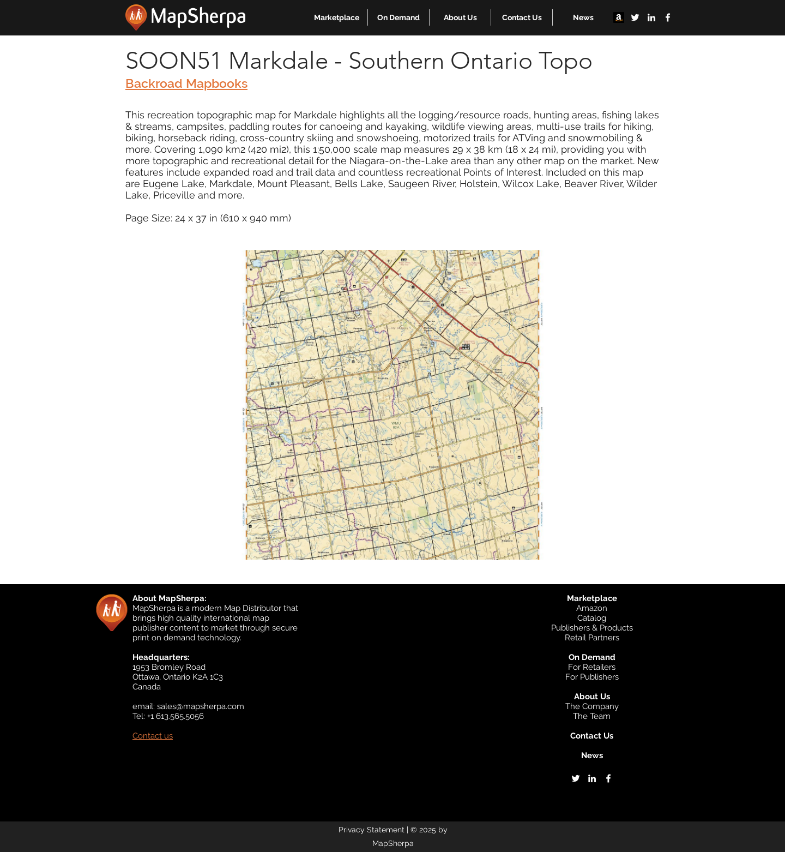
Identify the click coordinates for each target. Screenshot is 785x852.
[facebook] (667, 17)
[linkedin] (651, 17)
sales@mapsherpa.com (200, 706)
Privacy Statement (371, 829)
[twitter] (635, 17)
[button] (336, 17)
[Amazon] (618, 17)
